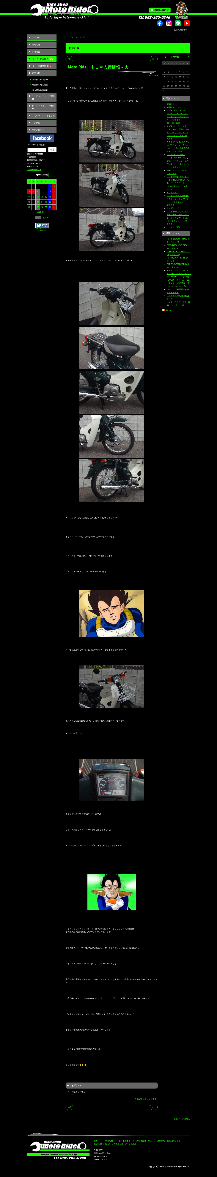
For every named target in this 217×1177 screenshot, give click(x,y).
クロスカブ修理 (173, 227)
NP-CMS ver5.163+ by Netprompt (41, 229)
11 (29, 197)
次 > (153, 59)
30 (50, 207)
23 (50, 202)
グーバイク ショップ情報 (43, 107)
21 (42, 202)
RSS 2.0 (166, 310)
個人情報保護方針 (40, 90)
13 (38, 197)
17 (54, 197)
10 (54, 192)
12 (33, 197)
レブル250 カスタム (176, 154)
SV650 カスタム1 (174, 107)
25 (29, 207)
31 (54, 207)
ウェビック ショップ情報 (43, 97)
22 (46, 202)
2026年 (40, 212)
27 (38, 207)
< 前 (69, 59)
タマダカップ (172, 192)
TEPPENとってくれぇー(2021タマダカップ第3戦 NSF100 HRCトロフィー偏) (178, 283)
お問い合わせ (38, 130)
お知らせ (36, 44)
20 (38, 202)
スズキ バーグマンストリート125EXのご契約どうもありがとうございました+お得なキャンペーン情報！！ (178, 132)
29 (46, 207)
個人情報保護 (117, 1144)
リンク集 (36, 123)
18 (29, 202)
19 (33, 202)
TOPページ (36, 37)
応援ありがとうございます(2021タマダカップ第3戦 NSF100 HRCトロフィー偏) (179, 273)
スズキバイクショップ (44, 115)
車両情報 (36, 52)
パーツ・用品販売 (40, 59)
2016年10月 (176, 57)
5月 (45, 212)
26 (33, 207)
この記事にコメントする (145, 1099)
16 (50, 197)
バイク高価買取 (39, 66)
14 (42, 197)
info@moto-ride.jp (34, 170)
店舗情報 (36, 73)
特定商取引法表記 (40, 85)
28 (42, 207)
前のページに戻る (182, 1119)
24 (54, 202)
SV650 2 (170, 104)
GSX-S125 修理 (173, 123)
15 (46, 197)
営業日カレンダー (40, 79)
